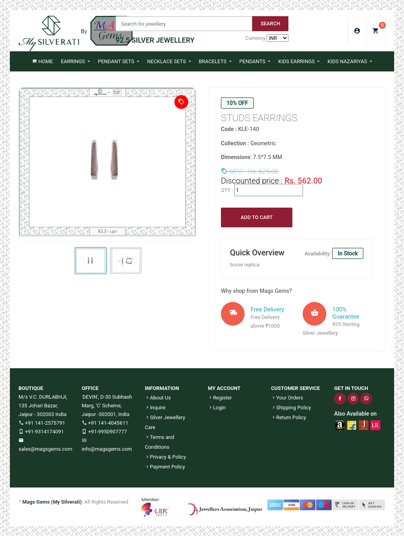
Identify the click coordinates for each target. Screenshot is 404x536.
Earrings (73, 61)
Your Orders (287, 398)
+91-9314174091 (41, 432)
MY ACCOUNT (224, 388)
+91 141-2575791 (42, 423)
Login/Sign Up (357, 31)
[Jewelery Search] (184, 23)
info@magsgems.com (107, 449)
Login (217, 407)
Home (42, 61)
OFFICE (90, 388)
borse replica (245, 265)
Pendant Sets (116, 61)
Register (220, 398)
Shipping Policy (291, 407)
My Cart (378, 28)
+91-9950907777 (104, 432)
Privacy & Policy (165, 457)
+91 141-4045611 (105, 423)
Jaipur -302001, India (105, 414)
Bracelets (213, 61)
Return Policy (288, 417)
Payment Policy (165, 467)
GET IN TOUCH (351, 388)
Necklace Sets (167, 61)
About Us (158, 398)
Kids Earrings (297, 61)
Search (270, 23)
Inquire (155, 407)
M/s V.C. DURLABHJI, (43, 397)
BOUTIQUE (31, 388)
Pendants (253, 61)
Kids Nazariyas (347, 61)
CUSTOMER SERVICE (295, 388)
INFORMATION (162, 388)
